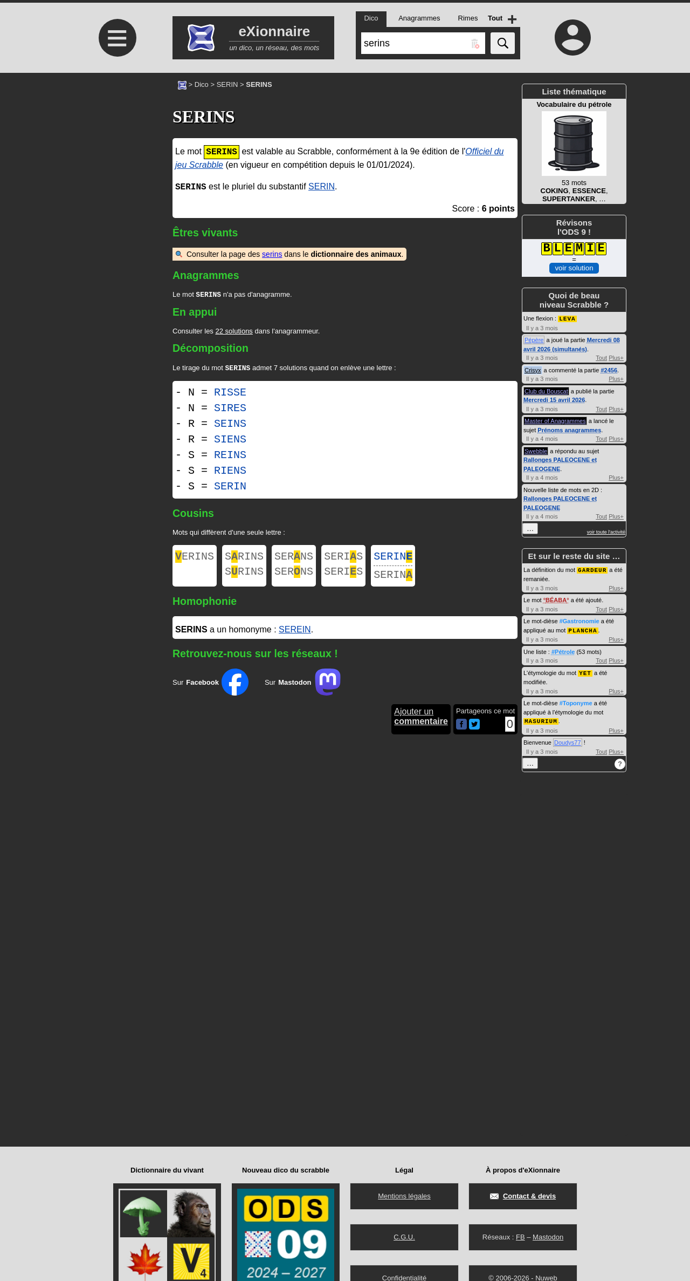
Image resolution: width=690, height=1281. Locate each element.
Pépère (534, 339)
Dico (202, 84)
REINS (230, 457)
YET (585, 671)
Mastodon (548, 1237)
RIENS (230, 473)
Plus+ (616, 357)
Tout (601, 357)
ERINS (194, 560)
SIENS (230, 441)
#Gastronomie (579, 620)
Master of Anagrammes (555, 420)
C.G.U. (404, 1237)
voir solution (574, 268)
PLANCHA (582, 629)
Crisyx (533, 369)
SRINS (244, 560)
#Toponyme (576, 701)
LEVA (567, 318)
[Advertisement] (116, 163)
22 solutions (233, 332)
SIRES (230, 410)
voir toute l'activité (606, 531)
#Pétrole (563, 650)
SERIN (227, 84)
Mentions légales (404, 1196)
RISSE (230, 394)
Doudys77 (567, 740)
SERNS (293, 560)
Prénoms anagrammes (569, 429)
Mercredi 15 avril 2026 (554, 399)
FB (520, 1237)
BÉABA (556, 599)
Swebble (536, 450)
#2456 (609, 369)
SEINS (230, 426)
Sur (210, 688)
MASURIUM (541, 718)
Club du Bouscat (546, 390)
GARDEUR (592, 569)
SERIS (343, 560)
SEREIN (295, 635)
